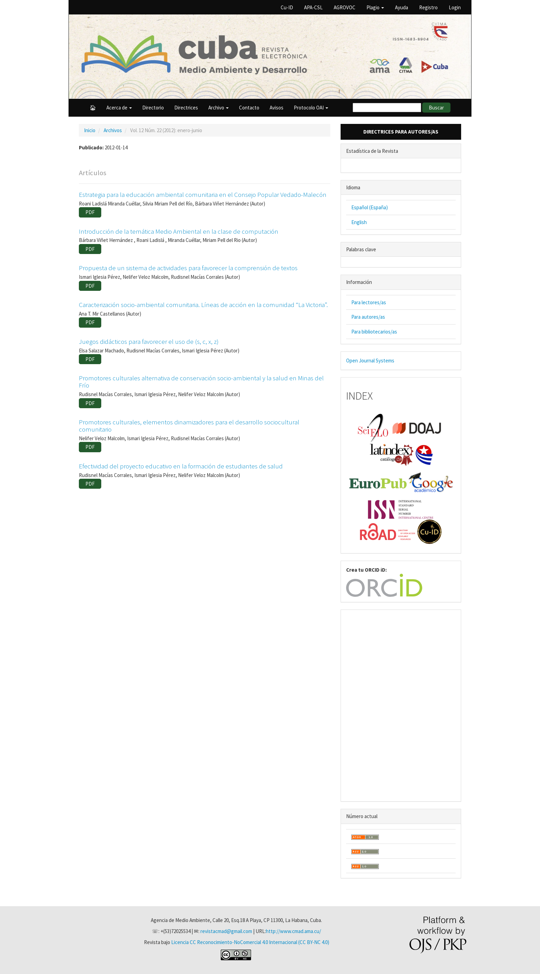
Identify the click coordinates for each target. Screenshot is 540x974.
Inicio (89, 130)
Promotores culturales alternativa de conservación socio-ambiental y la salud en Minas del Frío (201, 381)
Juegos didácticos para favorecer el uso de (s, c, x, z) (149, 341)
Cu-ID (287, 7)
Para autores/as (368, 317)
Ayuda (401, 7)
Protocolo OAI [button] (311, 107)
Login (455, 7)
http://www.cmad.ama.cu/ (293, 931)
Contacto (249, 107)
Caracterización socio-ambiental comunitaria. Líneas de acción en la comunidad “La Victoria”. (203, 304)
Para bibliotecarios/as (374, 331)
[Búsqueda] (387, 107)
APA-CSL (313, 7)
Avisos (276, 107)
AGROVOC (344, 7)
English (359, 222)
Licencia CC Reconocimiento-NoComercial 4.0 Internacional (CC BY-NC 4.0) (250, 942)
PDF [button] (90, 212)
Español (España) (369, 207)
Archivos (113, 130)
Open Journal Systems (370, 360)
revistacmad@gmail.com (226, 931)
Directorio (153, 107)
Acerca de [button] (119, 107)
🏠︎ (93, 107)
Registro (428, 7)
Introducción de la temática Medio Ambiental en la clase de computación (178, 231)
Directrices (186, 107)
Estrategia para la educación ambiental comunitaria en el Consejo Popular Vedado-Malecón (202, 194)
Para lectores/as (368, 302)
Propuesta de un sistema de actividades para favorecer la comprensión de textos (188, 268)
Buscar (436, 107)
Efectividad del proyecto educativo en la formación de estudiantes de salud (181, 466)
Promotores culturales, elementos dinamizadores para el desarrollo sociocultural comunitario (189, 425)
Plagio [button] (375, 7)
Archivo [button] (218, 107)
